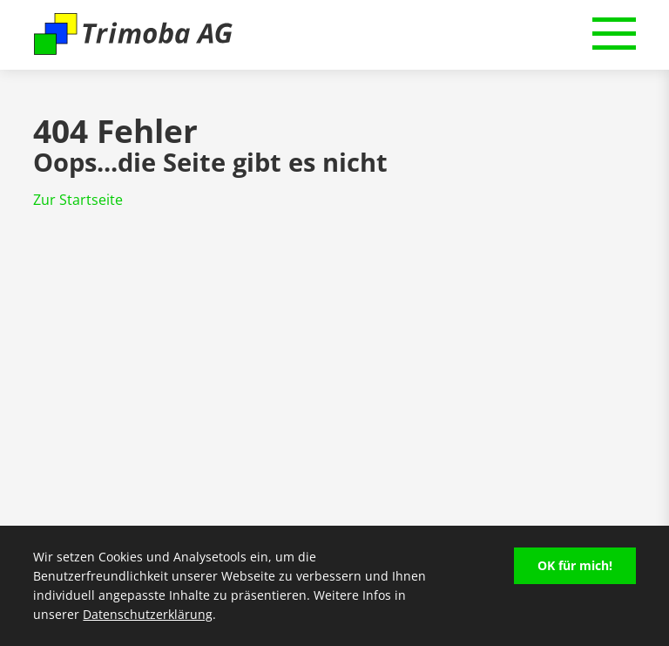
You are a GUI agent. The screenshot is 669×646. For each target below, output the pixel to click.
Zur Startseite (78, 199)
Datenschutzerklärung (148, 614)
